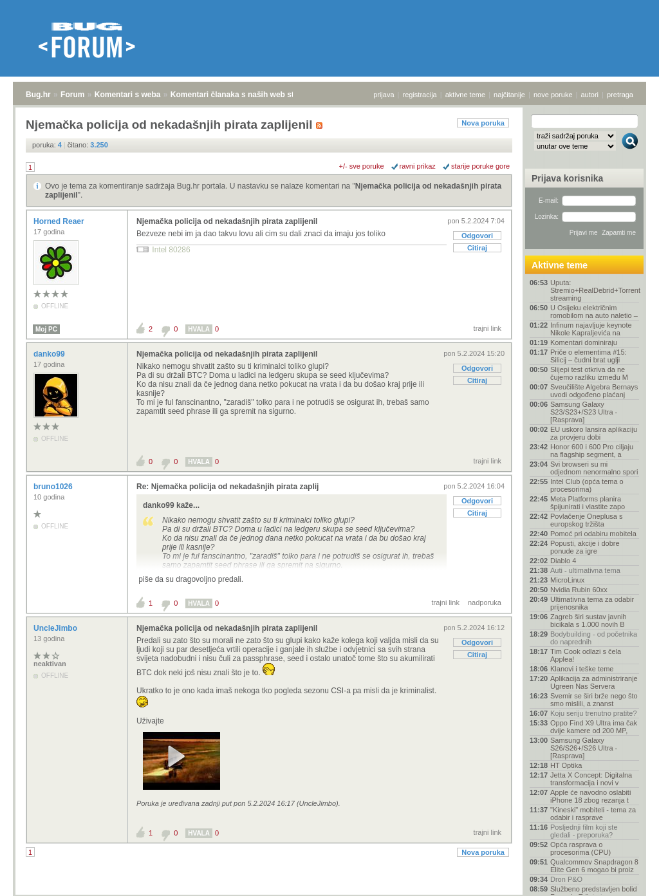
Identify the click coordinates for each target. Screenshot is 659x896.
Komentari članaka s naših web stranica (244, 94)
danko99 (50, 354)
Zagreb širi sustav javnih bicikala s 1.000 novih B (588, 620)
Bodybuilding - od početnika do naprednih (593, 638)
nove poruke (553, 94)
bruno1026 (54, 486)
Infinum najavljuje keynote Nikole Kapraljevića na (591, 329)
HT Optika (566, 765)
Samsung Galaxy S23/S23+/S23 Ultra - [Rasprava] (583, 412)
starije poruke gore (480, 166)
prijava (383, 94)
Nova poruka (483, 123)
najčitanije (509, 94)
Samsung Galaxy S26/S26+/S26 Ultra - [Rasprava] (583, 748)
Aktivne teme (560, 265)
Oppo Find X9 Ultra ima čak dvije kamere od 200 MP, (593, 726)
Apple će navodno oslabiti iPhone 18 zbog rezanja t (590, 796)
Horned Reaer (59, 221)
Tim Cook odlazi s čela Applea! (585, 655)
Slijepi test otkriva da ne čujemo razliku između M (589, 373)
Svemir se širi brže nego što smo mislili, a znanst (594, 699)
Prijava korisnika (567, 178)
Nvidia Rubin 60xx (579, 589)
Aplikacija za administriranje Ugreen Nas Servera (594, 682)
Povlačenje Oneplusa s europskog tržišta (586, 520)
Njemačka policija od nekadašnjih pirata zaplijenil (226, 221)
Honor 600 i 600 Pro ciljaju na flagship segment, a (591, 450)
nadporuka (484, 602)
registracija (420, 94)
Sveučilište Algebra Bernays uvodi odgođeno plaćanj (594, 390)
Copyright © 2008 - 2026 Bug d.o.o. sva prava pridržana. (329, 892)
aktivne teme (465, 94)
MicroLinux (567, 580)
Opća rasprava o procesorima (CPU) (580, 848)
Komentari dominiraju (583, 342)
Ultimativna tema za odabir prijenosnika (592, 603)
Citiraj (477, 248)
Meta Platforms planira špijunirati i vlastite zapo (587, 502)
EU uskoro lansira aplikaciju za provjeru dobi (593, 433)
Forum (72, 94)
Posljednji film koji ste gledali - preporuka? (584, 831)
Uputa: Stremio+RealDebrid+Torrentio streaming (594, 290)
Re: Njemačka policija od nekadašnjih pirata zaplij (227, 486)
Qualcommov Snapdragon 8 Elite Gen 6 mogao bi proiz (594, 865)
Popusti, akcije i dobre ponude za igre (585, 547)
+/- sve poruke (361, 166)
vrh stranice (624, 877)
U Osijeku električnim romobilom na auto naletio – (594, 311)
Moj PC (46, 329)
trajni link (487, 328)
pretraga (620, 94)
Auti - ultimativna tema (585, 570)
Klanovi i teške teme (581, 669)
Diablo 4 (563, 561)
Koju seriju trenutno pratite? (593, 713)
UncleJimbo (56, 628)
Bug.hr (38, 94)
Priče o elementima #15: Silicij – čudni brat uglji (588, 356)
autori (590, 94)
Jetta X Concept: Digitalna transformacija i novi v (591, 779)
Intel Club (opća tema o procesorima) (587, 485)
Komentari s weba (128, 94)
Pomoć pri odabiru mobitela (593, 533)
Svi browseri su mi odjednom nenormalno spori (594, 468)
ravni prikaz (418, 166)
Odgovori (477, 235)
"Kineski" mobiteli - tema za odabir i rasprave (593, 813)
